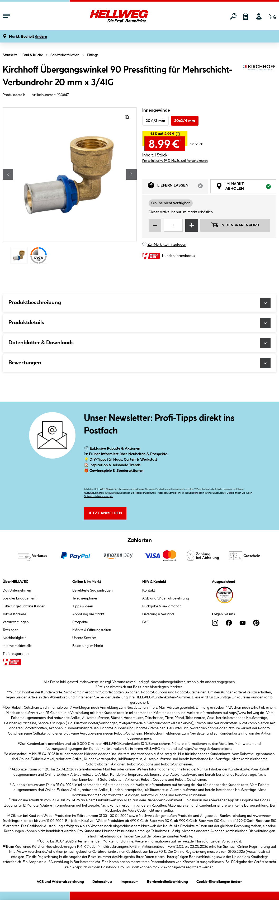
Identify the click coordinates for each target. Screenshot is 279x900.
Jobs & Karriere (14, 614)
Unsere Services (84, 638)
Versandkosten (124, 682)
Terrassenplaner (84, 598)
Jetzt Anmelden (105, 513)
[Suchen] (233, 16)
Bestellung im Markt (87, 645)
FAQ (145, 622)
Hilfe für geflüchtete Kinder (24, 606)
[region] (70, 186)
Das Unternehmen (17, 590)
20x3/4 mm (184, 121)
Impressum (130, 880)
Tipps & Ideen (82, 606)
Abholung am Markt (88, 614)
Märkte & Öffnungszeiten (91, 630)
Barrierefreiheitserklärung (167, 880)
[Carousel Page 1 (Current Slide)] (20, 255)
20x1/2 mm (155, 121)
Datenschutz (102, 880)
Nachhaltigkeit (14, 638)
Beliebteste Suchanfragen (92, 590)
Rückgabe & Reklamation (162, 606)
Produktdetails (14, 95)
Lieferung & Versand (158, 614)
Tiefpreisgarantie (16, 653)
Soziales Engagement (19, 598)
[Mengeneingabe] (173, 225)
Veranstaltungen (16, 622)
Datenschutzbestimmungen (98, 496)
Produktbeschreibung (139, 303)
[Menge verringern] (155, 225)
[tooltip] (178, 134)
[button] (28, 37)
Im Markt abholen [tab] (246, 187)
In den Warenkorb (235, 224)
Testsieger (10, 630)
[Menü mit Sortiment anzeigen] (6, 16)
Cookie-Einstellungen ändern (219, 880)
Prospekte (80, 622)
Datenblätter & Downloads (139, 343)
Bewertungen (139, 363)
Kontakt (148, 590)
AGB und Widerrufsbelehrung (165, 598)
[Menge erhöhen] (191, 225)
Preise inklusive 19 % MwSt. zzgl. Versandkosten (175, 160)
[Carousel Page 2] (40, 255)
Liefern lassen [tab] (178, 186)
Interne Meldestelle (17, 645)
